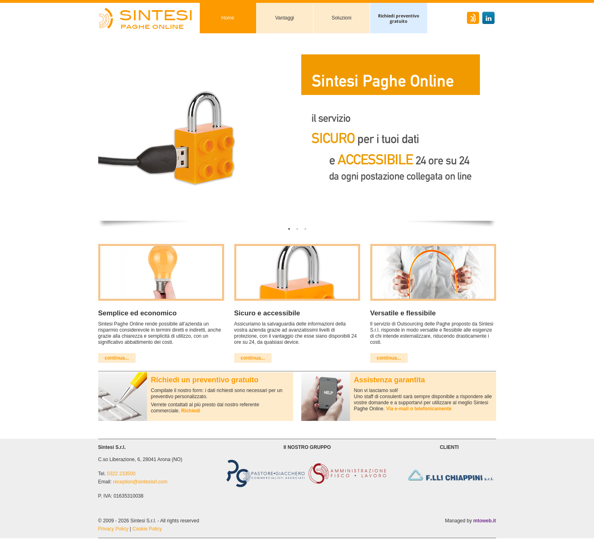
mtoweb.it (484, 521)
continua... (117, 358)
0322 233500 (121, 473)
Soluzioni (342, 18)
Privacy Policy (113, 529)
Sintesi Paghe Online (149, 18)
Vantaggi (284, 18)
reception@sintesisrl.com (140, 482)
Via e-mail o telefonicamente (418, 409)
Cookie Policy (147, 529)
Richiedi (190, 411)
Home (227, 18)
